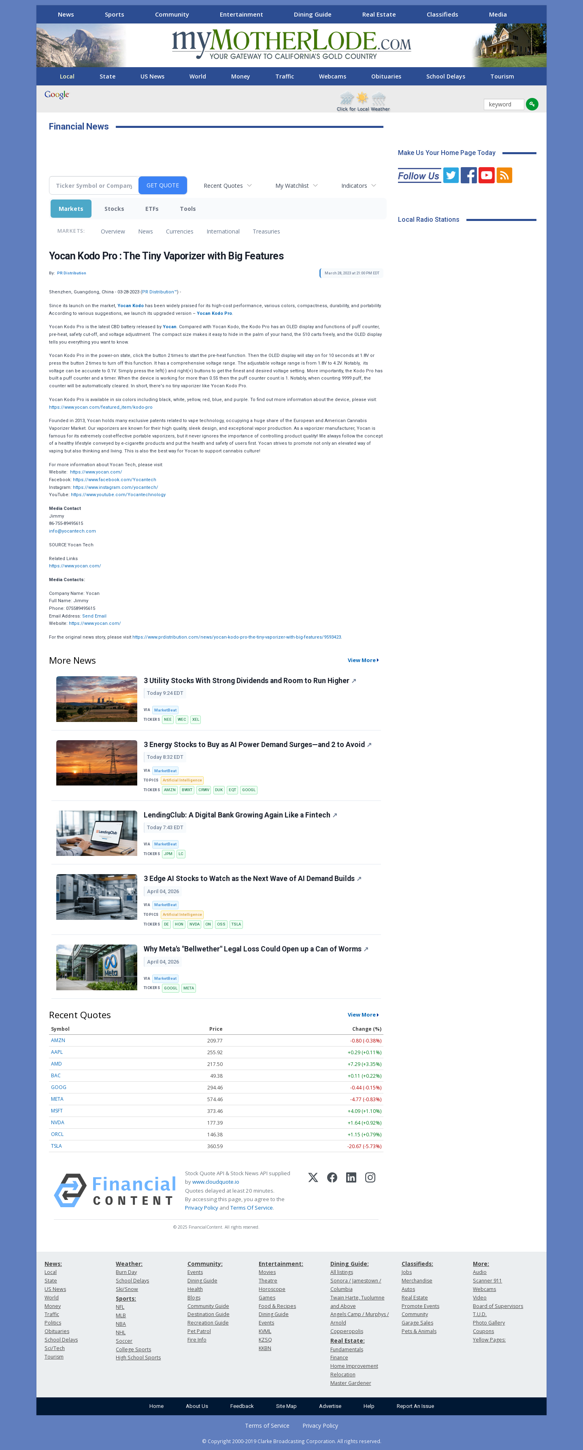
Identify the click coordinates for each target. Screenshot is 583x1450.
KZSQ (265, 1339)
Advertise (330, 1406)
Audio (480, 1272)
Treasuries (266, 231)
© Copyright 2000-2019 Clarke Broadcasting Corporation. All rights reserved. (291, 1441)
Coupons (483, 1331)
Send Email (94, 616)
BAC (56, 1075)
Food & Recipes (277, 1306)
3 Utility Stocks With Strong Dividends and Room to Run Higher (250, 681)
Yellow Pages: (489, 1339)
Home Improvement (354, 1366)
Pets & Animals (419, 1331)
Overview (113, 231)
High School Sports (138, 1357)
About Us (197, 1406)
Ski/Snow (127, 1289)
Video (480, 1297)
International (223, 231)
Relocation (342, 1374)
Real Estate (379, 14)
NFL (120, 1307)
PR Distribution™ (159, 292)
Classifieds (442, 14)
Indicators (354, 185)
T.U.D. (480, 1314)
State (107, 76)
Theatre (268, 1280)
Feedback (242, 1406)
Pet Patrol (199, 1331)
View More (362, 660)
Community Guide (208, 1306)
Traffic (284, 76)
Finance (339, 1357)
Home (156, 1406)
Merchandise (417, 1280)
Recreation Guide (208, 1322)
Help (369, 1406)
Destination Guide (208, 1314)
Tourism (502, 76)
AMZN (170, 790)
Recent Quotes (223, 185)
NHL (121, 1332)
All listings (341, 1272)
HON (179, 924)
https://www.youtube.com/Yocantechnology (118, 494)
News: (53, 1263)
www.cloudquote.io (215, 1181)
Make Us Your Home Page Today (447, 153)
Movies (267, 1272)
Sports (114, 14)
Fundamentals (346, 1349)
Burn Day (126, 1272)
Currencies (180, 231)
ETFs (152, 208)
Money (240, 76)
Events (195, 1272)
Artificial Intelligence (182, 780)
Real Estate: (347, 1340)
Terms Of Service (251, 1207)
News (66, 14)
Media (498, 14)
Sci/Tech (55, 1348)
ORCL (57, 1134)
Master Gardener (350, 1383)
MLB (121, 1315)
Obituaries (386, 76)
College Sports (133, 1349)
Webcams (332, 76)
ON (208, 924)
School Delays (445, 76)
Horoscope (272, 1289)
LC (181, 853)
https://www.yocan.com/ (96, 472)
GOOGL (248, 790)
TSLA (236, 924)
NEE (168, 719)
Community (172, 14)
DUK (219, 790)
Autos (408, 1289)
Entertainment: (281, 1263)
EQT (232, 790)
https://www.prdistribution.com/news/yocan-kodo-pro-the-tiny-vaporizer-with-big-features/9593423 (236, 637)
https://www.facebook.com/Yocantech (114, 479)
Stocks (114, 208)
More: (481, 1263)
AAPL (57, 1052)
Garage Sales (417, 1322)
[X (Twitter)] (313, 1190)
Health (195, 1289)
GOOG (58, 1087)
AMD (56, 1063)
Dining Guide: (349, 1263)
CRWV (203, 790)
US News (152, 76)
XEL (195, 719)
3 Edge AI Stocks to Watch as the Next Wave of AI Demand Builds (253, 879)
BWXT (187, 790)
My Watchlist (292, 185)
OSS (221, 924)
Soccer (124, 1340)
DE (166, 924)
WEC (182, 719)
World (197, 76)
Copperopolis (346, 1331)
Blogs (193, 1297)
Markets (71, 208)
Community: (205, 1263)
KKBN (265, 1348)
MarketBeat (165, 710)
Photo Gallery (489, 1322)
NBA (121, 1323)
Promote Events (420, 1306)
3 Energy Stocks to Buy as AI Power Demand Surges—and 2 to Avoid (258, 745)
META (188, 988)
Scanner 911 (487, 1280)
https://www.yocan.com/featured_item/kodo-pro (101, 407)
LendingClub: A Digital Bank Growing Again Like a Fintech (240, 815)
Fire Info (196, 1339)
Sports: (126, 1298)
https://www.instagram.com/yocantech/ (115, 487)
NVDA (194, 924)
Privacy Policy (201, 1207)
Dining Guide (313, 14)
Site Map (286, 1406)
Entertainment (241, 14)
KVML (265, 1331)
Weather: (129, 1263)
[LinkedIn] (351, 1190)
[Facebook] (332, 1190)
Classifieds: (417, 1263)
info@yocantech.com (72, 531)
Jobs (407, 1272)
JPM (168, 853)
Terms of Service (267, 1425)
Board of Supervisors (498, 1306)
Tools (188, 208)
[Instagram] (370, 1190)
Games (267, 1297)
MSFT (57, 1110)
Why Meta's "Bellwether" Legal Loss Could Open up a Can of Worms (256, 949)
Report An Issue (415, 1406)
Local (67, 76)
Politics (53, 1322)
